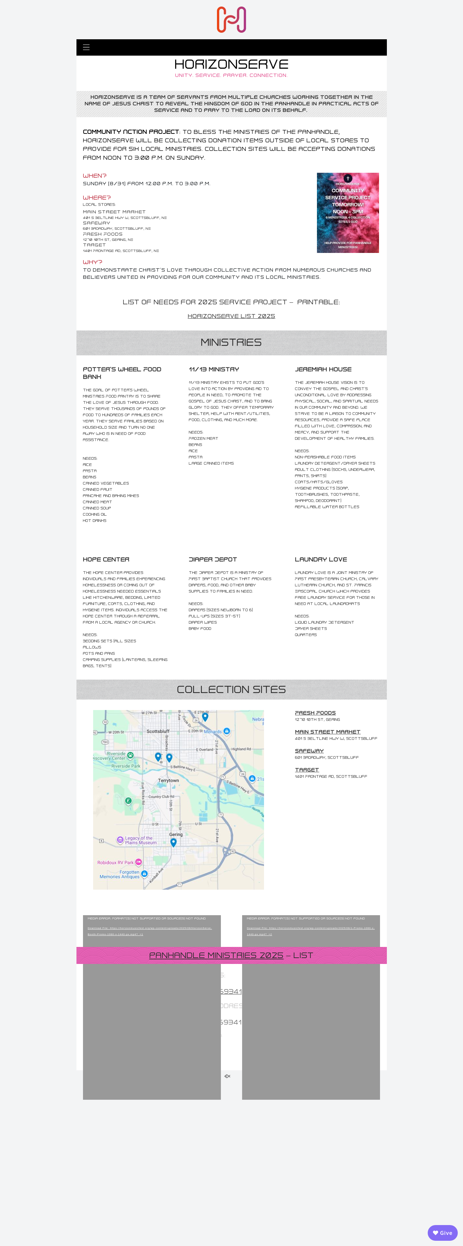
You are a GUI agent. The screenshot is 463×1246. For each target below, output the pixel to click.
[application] (152, 1008)
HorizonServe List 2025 (231, 316)
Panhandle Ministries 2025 (216, 1120)
